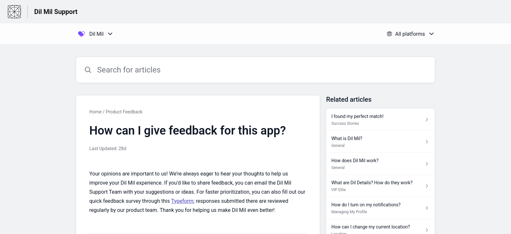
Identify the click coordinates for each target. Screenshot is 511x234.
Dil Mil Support (56, 12)
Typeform (182, 201)
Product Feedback (124, 111)
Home (95, 111)
